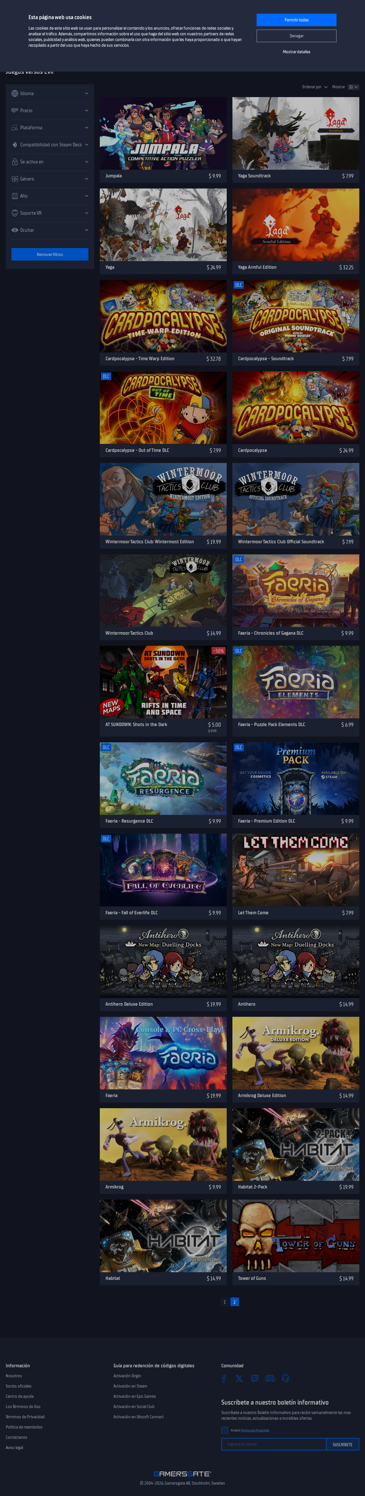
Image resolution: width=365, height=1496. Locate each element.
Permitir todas (297, 20)
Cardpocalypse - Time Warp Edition (140, 358)
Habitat (113, 1278)
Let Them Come (253, 912)
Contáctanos (16, 1437)
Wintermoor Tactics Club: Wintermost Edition (150, 541)
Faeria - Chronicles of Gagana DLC (270, 633)
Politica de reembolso (24, 1427)
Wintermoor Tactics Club (129, 633)
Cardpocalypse (252, 450)
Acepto (250, 1430)
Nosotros (14, 1376)
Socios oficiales (19, 1386)
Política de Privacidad (255, 1430)
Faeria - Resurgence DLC (129, 821)
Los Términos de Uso (23, 1406)
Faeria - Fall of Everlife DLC (132, 912)
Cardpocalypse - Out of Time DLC (137, 450)
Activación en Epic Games (134, 1396)
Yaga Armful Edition (257, 267)
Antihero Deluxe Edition (129, 1004)
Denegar (297, 36)
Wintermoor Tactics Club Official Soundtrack (281, 541)
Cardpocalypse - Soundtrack (266, 358)
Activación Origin (127, 1376)
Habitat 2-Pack (252, 1187)
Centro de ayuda (20, 1396)
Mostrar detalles (297, 52)
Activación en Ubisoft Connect (138, 1417)
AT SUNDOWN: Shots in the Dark (136, 724)
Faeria (111, 1095)
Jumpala (114, 176)
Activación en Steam (130, 1386)
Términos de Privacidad (25, 1417)
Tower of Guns (252, 1278)
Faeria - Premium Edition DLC (266, 821)
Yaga (110, 267)
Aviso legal (14, 1447)
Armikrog (114, 1187)
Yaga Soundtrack (254, 176)
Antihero (247, 1004)
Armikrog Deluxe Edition (262, 1095)
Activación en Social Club (134, 1406)
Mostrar (338, 87)
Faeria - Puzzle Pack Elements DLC (271, 724)
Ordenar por (311, 87)
